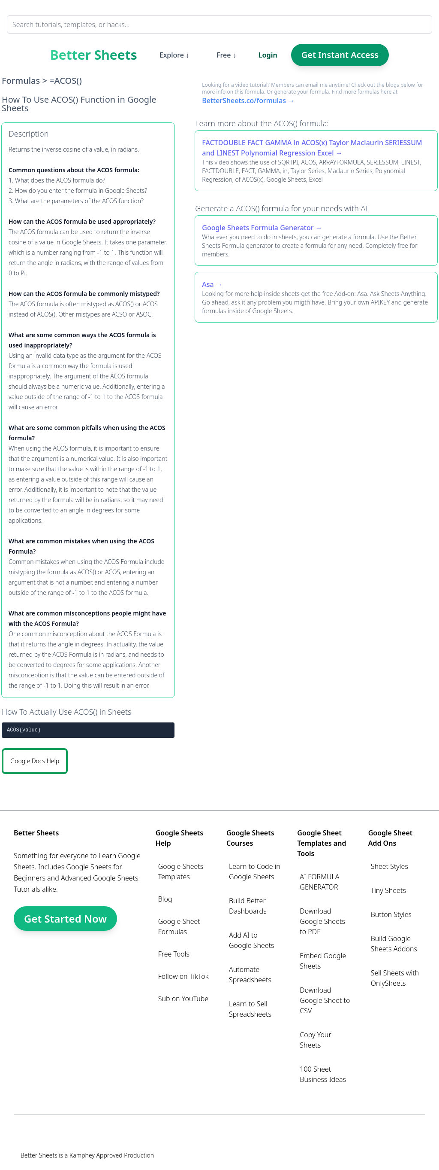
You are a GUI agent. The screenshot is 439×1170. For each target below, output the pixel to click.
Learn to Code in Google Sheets (254, 871)
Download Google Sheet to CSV (325, 1000)
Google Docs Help (34, 761)
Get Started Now (65, 918)
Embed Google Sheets (323, 961)
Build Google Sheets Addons (394, 944)
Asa (207, 284)
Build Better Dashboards (248, 906)
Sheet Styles (389, 866)
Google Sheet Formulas (179, 926)
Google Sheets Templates (181, 871)
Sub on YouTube (183, 998)
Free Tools (173, 954)
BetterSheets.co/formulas (244, 100)
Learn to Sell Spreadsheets (250, 1009)
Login (268, 55)
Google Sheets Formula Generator (257, 227)
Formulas (21, 80)
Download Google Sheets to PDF (322, 921)
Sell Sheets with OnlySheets (395, 978)
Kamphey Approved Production (111, 1155)
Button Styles (391, 914)
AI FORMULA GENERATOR (319, 882)
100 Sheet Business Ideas (323, 1074)
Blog (165, 899)
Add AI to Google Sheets (251, 940)
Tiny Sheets (388, 890)
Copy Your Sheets (315, 1040)
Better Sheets (93, 55)
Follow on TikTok (183, 976)
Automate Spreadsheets (250, 974)
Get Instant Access (340, 55)
